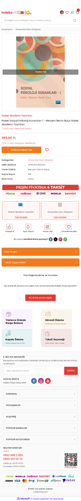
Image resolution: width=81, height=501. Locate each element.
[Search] (40, 20)
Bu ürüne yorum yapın (40, 297)
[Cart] (77, 12)
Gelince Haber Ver (21, 149)
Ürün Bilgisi (10, 251)
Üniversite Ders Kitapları (40, 160)
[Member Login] (67, 12)
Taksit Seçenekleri (15, 262)
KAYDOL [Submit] (71, 370)
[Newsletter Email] (40, 371)
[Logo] (17, 12)
